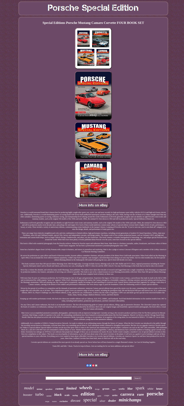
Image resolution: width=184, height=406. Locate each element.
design (97, 389)
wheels (85, 387)
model (29, 388)
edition (87, 394)
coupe (106, 395)
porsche (155, 394)
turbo (39, 394)
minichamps (130, 399)
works (122, 388)
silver (102, 401)
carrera (127, 394)
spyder (99, 396)
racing (75, 395)
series (114, 395)
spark (140, 388)
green (105, 389)
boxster (27, 395)
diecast (75, 400)
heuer (159, 388)
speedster (48, 389)
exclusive (64, 401)
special (90, 399)
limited (71, 388)
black (58, 395)
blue (130, 388)
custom (59, 388)
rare (140, 394)
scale (67, 395)
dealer (112, 400)
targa (47, 401)
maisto (54, 401)
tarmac (40, 389)
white (150, 388)
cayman (48, 396)
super (114, 389)
